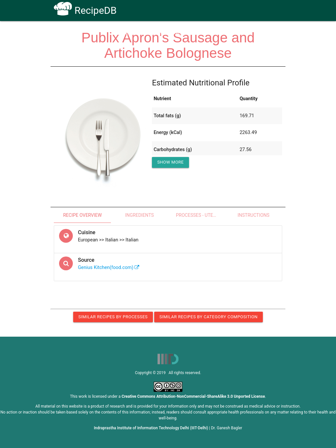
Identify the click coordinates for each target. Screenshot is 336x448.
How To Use (150, 33)
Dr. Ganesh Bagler (226, 428)
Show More (170, 162)
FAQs (210, 33)
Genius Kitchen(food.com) (108, 267)
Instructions (253, 215)
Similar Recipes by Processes (113, 316)
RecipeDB (85, 10)
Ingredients (139, 215)
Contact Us (236, 33)
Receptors (183, 33)
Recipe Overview (82, 215)
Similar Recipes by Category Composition (208, 316)
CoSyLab (267, 33)
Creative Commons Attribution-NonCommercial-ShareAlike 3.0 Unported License (193, 396)
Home (121, 33)
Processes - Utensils (200, 215)
